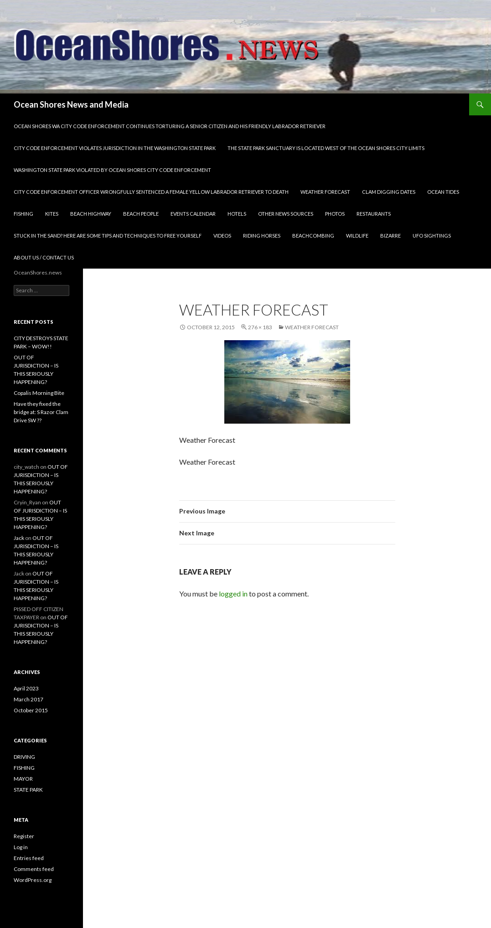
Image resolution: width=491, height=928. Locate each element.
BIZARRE (390, 235)
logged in (233, 593)
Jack (19, 537)
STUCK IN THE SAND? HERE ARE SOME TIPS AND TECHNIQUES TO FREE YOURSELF (108, 235)
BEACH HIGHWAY (90, 214)
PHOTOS (335, 214)
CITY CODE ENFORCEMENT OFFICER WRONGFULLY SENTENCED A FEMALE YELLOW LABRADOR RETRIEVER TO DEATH (151, 192)
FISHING (23, 214)
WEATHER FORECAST (325, 192)
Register (24, 836)
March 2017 (28, 699)
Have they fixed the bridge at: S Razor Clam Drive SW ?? (41, 412)
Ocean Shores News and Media (71, 104)
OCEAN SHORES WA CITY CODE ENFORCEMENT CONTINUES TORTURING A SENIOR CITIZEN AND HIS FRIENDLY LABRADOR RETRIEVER (170, 126)
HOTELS (236, 214)
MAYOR (23, 778)
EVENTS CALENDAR (193, 214)
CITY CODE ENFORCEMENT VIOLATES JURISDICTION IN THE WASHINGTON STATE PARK (115, 148)
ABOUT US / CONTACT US (44, 257)
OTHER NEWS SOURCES (285, 214)
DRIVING (24, 756)
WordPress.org (33, 879)
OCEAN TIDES (443, 192)
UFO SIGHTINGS (432, 235)
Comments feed (34, 869)
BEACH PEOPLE (141, 214)
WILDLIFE (357, 235)
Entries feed (29, 858)
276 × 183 (260, 327)
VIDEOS (222, 235)
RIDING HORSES (261, 235)
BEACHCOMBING (313, 235)
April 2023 (26, 688)
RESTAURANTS (374, 214)
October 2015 (31, 710)
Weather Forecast (312, 327)
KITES (51, 214)
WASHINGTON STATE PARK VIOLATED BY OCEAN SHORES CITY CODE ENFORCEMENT (112, 170)
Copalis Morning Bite (39, 392)
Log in (21, 847)
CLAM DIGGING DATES (388, 192)
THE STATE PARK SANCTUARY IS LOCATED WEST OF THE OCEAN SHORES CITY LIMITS (325, 148)
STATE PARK (28, 789)
